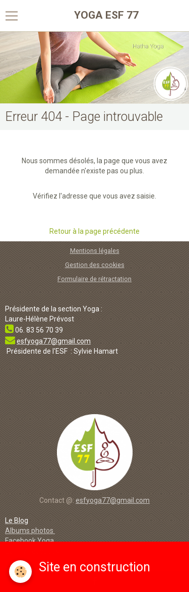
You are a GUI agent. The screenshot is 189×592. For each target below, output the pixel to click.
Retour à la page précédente (94, 231)
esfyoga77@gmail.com (113, 500)
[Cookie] (20, 571)
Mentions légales (94, 250)
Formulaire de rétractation (94, 279)
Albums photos (30, 531)
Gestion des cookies (94, 265)
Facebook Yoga (30, 541)
